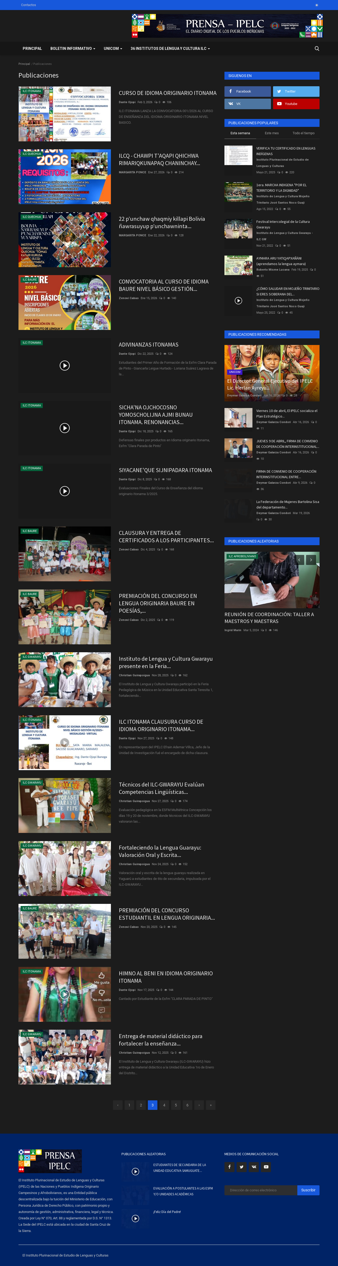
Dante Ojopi (127, 102)
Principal (32, 48)
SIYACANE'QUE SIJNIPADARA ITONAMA (165, 470)
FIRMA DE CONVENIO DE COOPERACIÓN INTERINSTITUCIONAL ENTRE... (286, 474)
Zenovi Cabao (129, 298)
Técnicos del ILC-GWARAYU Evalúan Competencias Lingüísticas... (161, 788)
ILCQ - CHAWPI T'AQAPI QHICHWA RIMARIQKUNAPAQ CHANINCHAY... (159, 159)
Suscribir (308, 1190)
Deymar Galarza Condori (244, 395)
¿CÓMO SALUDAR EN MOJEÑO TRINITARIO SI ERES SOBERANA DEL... (288, 291)
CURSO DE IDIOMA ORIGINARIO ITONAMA (168, 93)
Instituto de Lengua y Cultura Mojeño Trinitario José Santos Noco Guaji (282, 199)
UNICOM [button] (113, 48)
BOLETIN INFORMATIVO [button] (72, 48)
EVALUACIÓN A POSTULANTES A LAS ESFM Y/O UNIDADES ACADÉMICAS (183, 1191)
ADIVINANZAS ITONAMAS (149, 344)
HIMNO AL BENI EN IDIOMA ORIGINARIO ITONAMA (166, 977)
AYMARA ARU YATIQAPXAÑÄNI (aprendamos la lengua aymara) (281, 261)
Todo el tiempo (303, 133)
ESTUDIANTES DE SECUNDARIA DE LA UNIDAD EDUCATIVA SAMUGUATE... (179, 1168)
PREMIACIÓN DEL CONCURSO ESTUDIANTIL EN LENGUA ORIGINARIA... (167, 914)
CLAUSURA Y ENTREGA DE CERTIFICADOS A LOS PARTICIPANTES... (166, 536)
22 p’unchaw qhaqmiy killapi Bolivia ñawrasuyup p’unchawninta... (162, 222)
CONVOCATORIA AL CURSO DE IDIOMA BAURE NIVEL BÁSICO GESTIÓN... (164, 285)
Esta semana (240, 133)
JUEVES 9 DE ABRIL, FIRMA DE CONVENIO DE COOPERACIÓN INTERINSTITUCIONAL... (287, 444)
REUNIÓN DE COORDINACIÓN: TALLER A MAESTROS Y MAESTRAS (269, 617)
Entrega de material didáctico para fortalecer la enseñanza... (161, 1039)
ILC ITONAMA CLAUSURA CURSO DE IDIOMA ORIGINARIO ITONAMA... (161, 725)
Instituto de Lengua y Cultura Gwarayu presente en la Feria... (166, 662)
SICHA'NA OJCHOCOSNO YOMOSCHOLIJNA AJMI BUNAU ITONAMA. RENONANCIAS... (156, 415)
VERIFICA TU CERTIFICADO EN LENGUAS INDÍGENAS (286, 151)
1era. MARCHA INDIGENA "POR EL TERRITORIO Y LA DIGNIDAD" (281, 188)
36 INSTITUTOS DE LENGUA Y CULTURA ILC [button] (170, 48)
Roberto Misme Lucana (272, 269)
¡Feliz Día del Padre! (167, 1212)
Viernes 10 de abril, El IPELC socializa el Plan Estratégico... (286, 413)
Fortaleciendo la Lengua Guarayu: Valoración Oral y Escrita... (160, 851)
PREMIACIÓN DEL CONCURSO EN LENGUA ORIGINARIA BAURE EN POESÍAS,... (158, 603)
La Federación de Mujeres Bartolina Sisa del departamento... (287, 504)
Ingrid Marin (232, 630)
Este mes (272, 133)
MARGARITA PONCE (132, 172)
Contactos (28, 5)
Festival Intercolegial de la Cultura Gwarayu (283, 224)
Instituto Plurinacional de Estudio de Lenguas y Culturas (282, 163)
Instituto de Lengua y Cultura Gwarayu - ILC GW (284, 236)
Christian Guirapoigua (134, 675)
